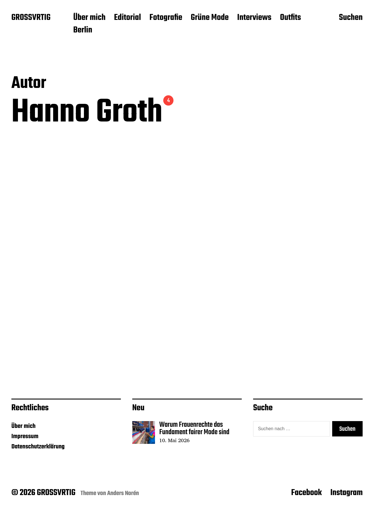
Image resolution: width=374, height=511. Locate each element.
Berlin (82, 30)
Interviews (254, 18)
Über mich (89, 18)
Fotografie (166, 18)
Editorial (127, 18)
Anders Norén (123, 493)
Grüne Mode (210, 18)
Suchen (351, 18)
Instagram (346, 492)
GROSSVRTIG (30, 18)
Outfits (290, 18)
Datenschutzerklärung (38, 447)
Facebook (306, 492)
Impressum (24, 436)
